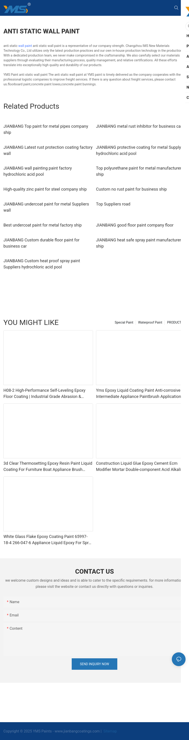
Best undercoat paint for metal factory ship (42, 225)
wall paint (25, 46)
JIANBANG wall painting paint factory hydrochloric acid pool (37, 171)
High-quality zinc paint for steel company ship (45, 189)
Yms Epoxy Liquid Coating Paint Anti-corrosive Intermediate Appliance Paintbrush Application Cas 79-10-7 (138, 394)
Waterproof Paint (150, 322)
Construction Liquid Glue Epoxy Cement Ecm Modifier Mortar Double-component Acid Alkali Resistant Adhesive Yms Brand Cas (138, 467)
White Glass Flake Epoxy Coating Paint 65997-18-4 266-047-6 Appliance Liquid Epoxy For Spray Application (48, 540)
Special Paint (124, 322)
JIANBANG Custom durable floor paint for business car (41, 243)
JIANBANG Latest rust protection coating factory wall (48, 150)
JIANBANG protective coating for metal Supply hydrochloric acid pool (138, 150)
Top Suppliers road (113, 204)
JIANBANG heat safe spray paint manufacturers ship (139, 243)
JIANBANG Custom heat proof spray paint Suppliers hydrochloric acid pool (41, 263)
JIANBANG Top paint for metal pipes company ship (45, 129)
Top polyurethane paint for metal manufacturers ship (140, 171)
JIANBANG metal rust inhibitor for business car (139, 126)
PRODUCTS (175, 322)
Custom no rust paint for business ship (131, 189)
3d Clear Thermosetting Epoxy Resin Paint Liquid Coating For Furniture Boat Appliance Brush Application (47, 467)
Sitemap (109, 731)
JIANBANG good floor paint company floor (134, 225)
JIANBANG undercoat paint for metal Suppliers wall (46, 207)
